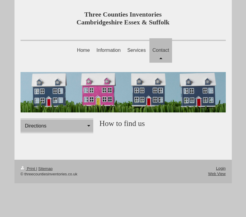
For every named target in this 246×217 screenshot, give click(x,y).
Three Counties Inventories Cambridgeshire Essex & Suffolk (122, 18)
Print (28, 168)
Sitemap (45, 168)
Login (221, 168)
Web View (216, 173)
